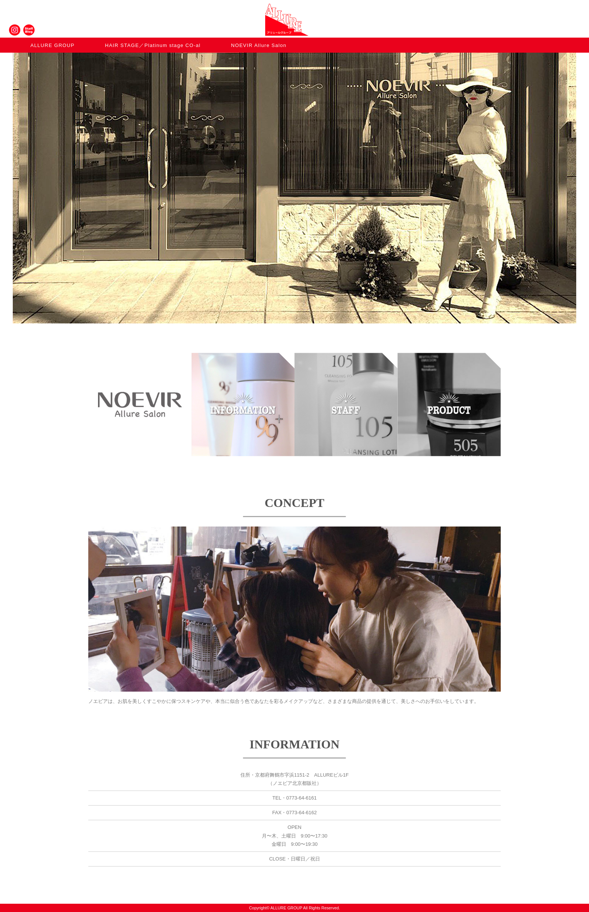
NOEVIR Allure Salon (259, 45)
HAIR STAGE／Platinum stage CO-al (153, 45)
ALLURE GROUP (52, 45)
